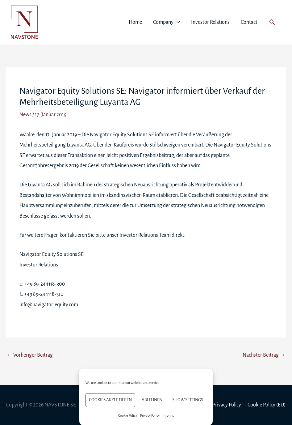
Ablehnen (152, 399)
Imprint (168, 415)
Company (163, 22)
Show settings (187, 399)
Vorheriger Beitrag (30, 355)
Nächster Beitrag (264, 355)
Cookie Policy (127, 415)
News (25, 114)
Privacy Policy (150, 415)
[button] (272, 22)
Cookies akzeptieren (110, 399)
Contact (249, 22)
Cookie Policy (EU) (267, 405)
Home (135, 22)
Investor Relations (210, 22)
